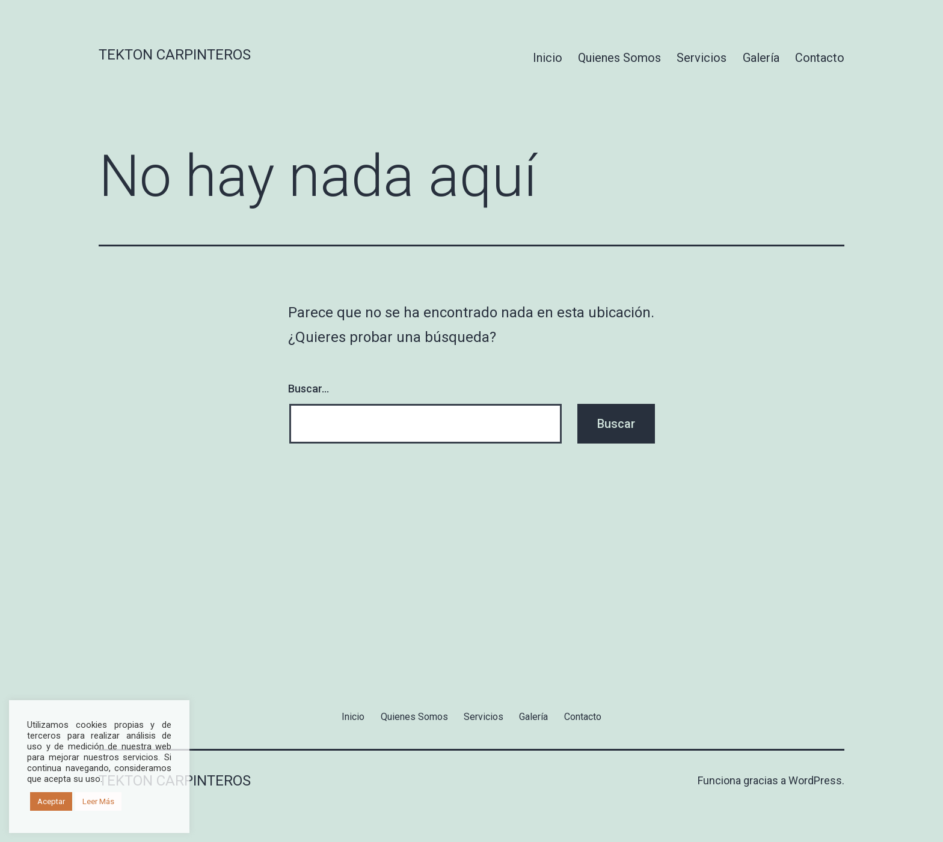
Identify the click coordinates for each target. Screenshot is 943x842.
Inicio (547, 57)
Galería (761, 57)
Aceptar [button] (51, 801)
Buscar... (308, 388)
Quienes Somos (619, 57)
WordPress (815, 780)
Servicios (701, 57)
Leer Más (98, 801)
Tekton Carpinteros (175, 54)
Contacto (819, 57)
